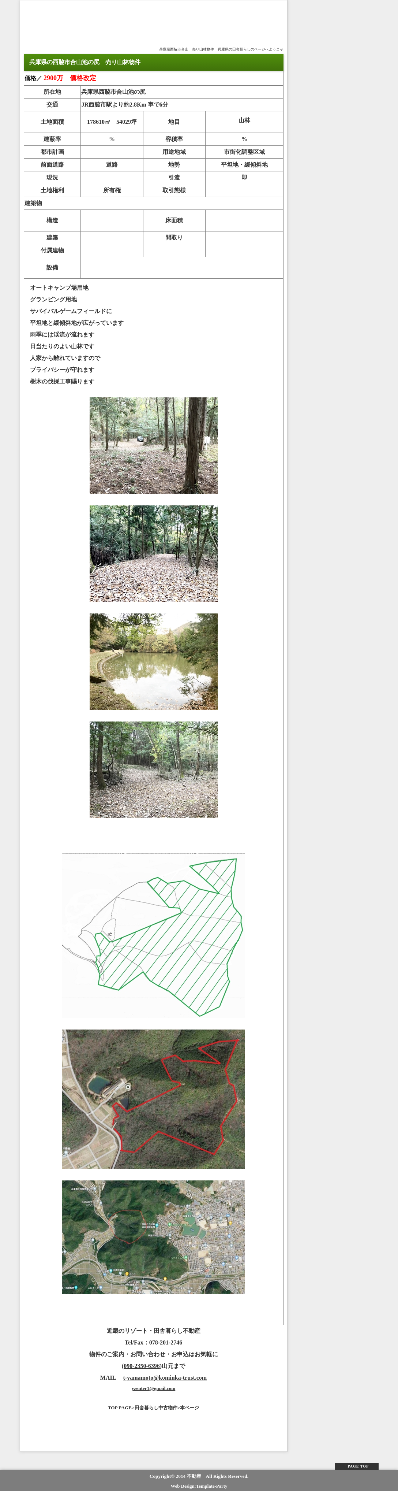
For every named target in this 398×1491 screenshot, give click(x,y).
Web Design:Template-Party (199, 1486)
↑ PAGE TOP (356, 1466)
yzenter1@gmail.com (154, 1388)
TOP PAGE (120, 1407)
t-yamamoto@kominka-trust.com (165, 1378)
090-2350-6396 (142, 1366)
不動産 (194, 1476)
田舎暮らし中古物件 (156, 1407)
